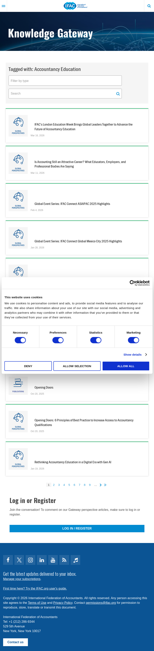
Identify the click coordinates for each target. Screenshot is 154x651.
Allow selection (77, 366)
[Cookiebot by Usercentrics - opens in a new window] (132, 283)
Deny (28, 366)
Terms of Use (37, 602)
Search (149, 6)
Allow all (125, 366)
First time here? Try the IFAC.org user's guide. (35, 588)
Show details (133, 354)
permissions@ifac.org (101, 602)
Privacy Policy (62, 602)
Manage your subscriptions (21, 579)
